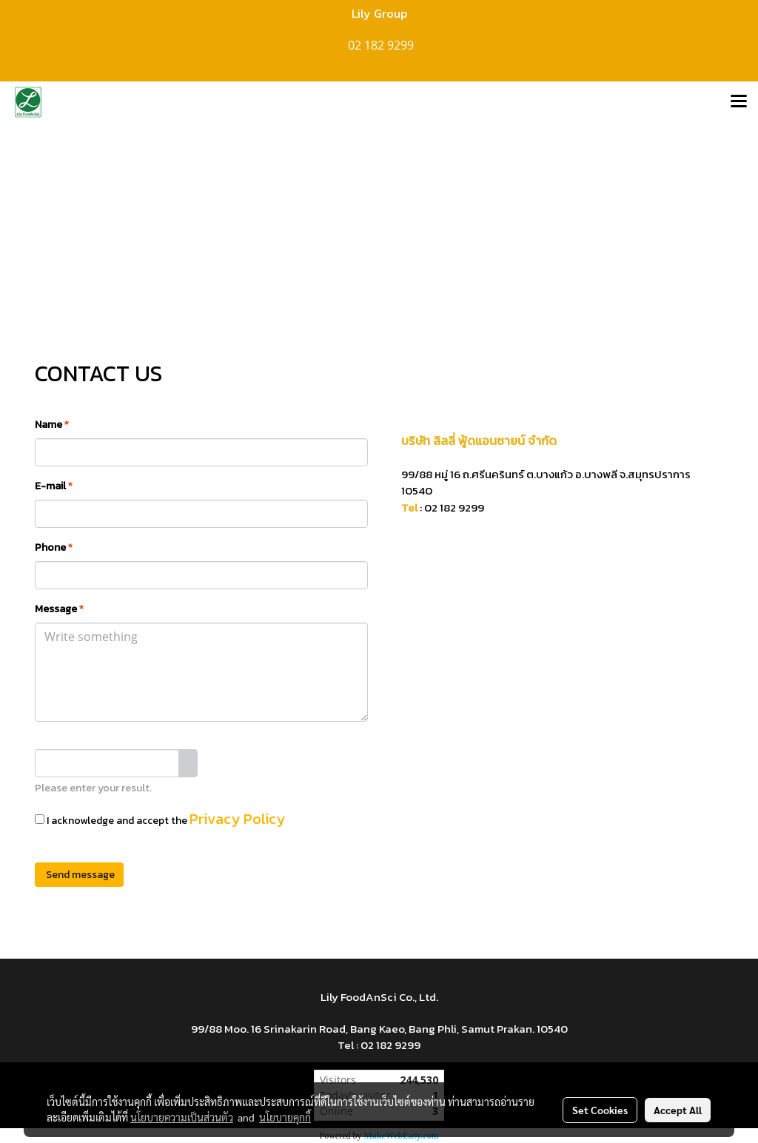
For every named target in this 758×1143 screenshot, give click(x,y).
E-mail (54, 486)
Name (52, 424)
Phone (54, 547)
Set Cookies (600, 1109)
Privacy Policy (237, 819)
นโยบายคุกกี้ (285, 1117)
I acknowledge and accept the (160, 819)
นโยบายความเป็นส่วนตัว (181, 1117)
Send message (79, 874)
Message (59, 609)
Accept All (678, 1109)
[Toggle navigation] (738, 102)
